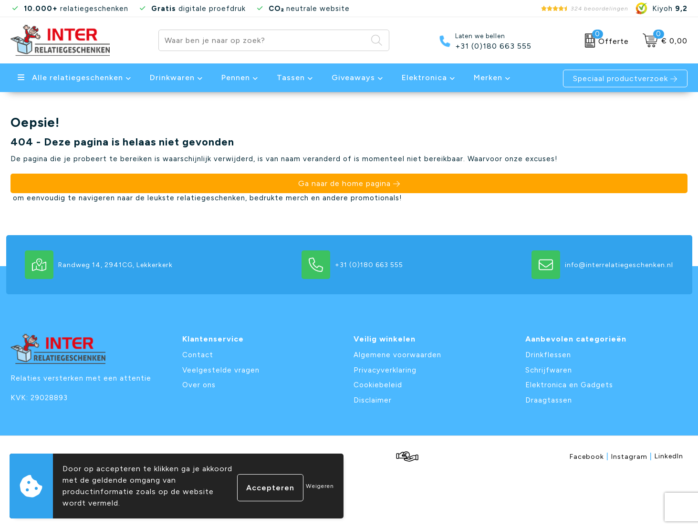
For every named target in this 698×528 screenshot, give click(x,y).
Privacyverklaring (385, 370)
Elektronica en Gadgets (569, 385)
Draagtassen (548, 400)
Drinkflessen (548, 355)
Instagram (631, 456)
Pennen (235, 77)
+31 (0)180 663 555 (493, 46)
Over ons (199, 385)
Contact (197, 355)
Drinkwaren (172, 77)
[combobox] (263, 40)
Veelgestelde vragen (221, 370)
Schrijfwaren (548, 370)
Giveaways (353, 77)
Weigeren (320, 486)
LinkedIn (669, 456)
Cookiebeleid (378, 385)
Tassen (291, 77)
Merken (488, 77)
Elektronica (424, 77)
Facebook (589, 456)
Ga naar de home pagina (344, 183)
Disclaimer (373, 400)
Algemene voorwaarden (397, 355)
